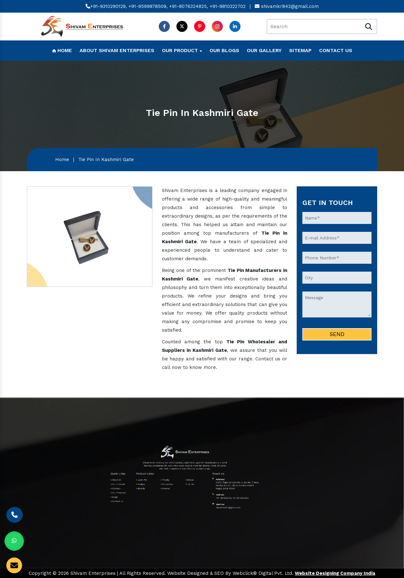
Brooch (147, 480)
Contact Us (335, 50)
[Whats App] (14, 541)
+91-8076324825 (181, 484)
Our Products (140, 479)
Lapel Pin (148, 477)
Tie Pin (164, 479)
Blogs (139, 483)
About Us (139, 477)
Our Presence (140, 482)
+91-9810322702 (228, 7)
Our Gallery (264, 50)
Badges (147, 479)
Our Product (182, 50)
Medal (164, 477)
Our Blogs (224, 50)
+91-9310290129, (106, 7)
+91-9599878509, (148, 7)
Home (62, 50)
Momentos (156, 479)
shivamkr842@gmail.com (287, 7)
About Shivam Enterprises (117, 50)
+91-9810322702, (175, 484)
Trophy (155, 477)
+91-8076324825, (188, 7)
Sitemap (300, 50)
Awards (155, 480)
